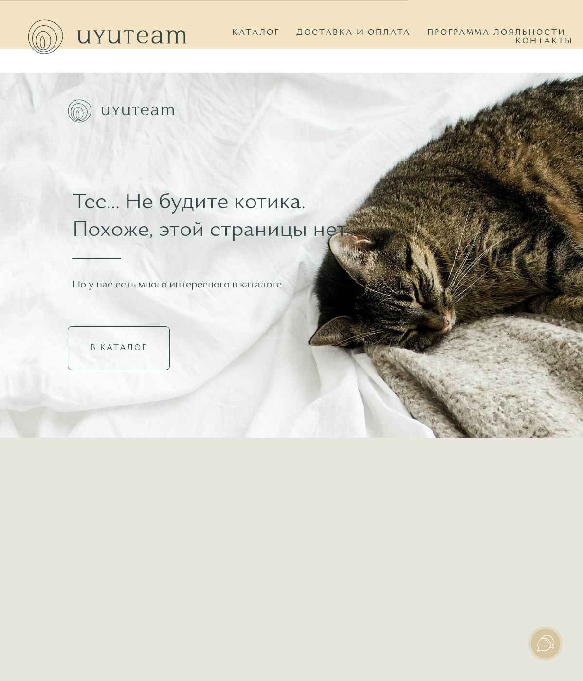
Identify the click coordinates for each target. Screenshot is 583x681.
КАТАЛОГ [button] (256, 32)
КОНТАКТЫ (544, 41)
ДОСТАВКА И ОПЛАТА (353, 32)
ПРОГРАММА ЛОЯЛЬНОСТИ (496, 32)
